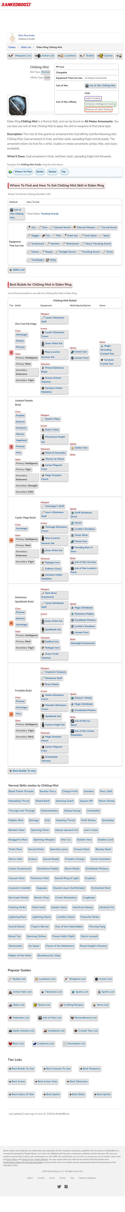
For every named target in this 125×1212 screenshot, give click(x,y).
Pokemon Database (87, 1178)
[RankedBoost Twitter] (59, 1186)
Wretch (20, 340)
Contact (41, 1178)
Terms (52, 1178)
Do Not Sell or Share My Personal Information (23, 1162)
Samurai (20, 421)
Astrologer (21, 334)
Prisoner (20, 347)
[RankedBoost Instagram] (66, 1186)
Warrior (20, 434)
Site (72, 1178)
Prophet (20, 415)
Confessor (21, 427)
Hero (18, 452)
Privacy (63, 1178)
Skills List (26, 47)
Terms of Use (27, 1159)
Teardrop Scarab (49, 213)
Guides (12, 47)
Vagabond (21, 440)
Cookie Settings (41, 1159)
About (30, 1178)
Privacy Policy (12, 1159)
